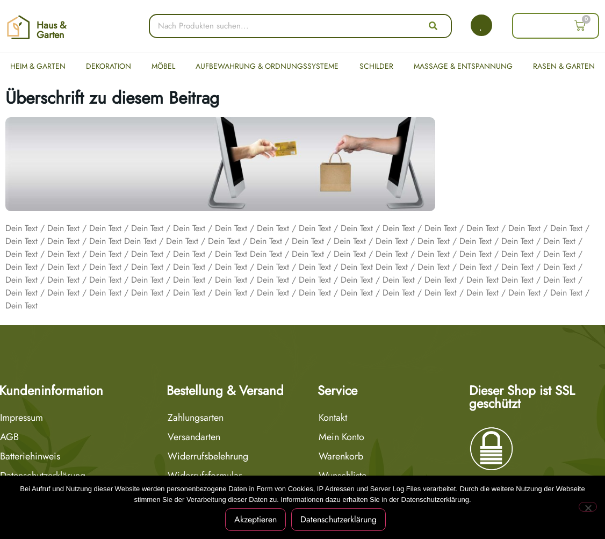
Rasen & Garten (564, 66)
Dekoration (108, 66)
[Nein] (588, 507)
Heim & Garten (38, 66)
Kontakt (333, 418)
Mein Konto (341, 437)
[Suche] (433, 26)
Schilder (376, 66)
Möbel (163, 66)
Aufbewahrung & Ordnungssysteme (267, 66)
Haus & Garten (51, 30)
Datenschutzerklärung (338, 519)
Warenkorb (341, 456)
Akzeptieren (255, 519)
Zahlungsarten (196, 418)
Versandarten (194, 437)
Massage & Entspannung (463, 66)
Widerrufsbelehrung (208, 456)
